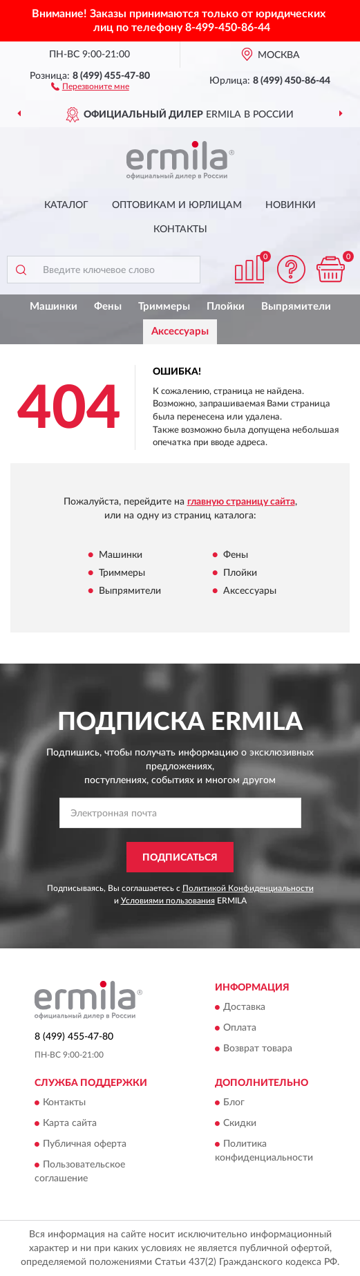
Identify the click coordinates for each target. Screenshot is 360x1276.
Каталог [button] (66, 205)
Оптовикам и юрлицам (177, 205)
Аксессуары (180, 331)
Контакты (180, 229)
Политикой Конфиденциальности (248, 888)
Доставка (244, 1007)
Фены (108, 306)
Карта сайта (70, 1124)
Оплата (239, 1028)
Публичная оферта (84, 1145)
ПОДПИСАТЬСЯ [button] (180, 858)
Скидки (239, 1124)
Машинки (53, 306)
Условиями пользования (168, 901)
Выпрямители (296, 306)
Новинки (290, 205)
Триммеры (164, 306)
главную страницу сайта (241, 502)
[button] (90, 86)
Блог (234, 1103)
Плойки (226, 306)
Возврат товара (257, 1048)
